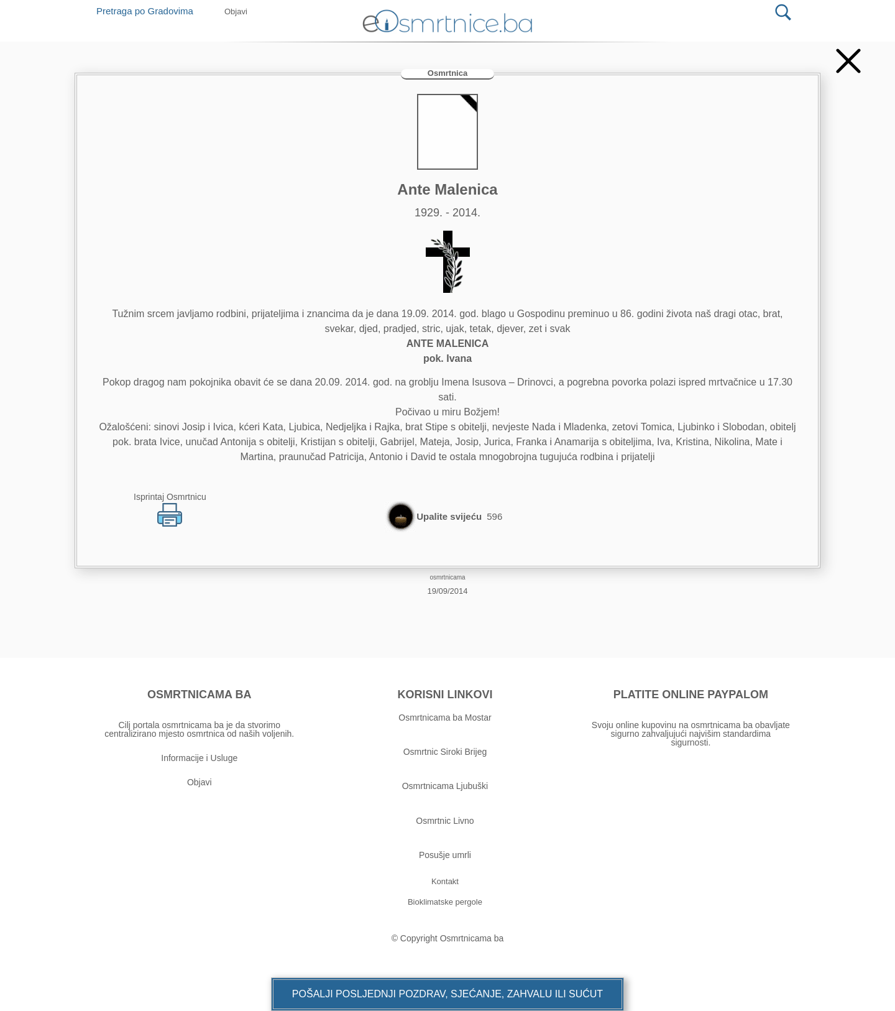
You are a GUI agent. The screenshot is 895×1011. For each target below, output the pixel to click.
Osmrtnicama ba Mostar (444, 717)
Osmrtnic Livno (445, 821)
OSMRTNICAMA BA (199, 694)
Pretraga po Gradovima (149, 11)
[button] (447, 994)
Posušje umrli (445, 855)
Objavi (199, 782)
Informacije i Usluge (199, 758)
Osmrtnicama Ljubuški (445, 786)
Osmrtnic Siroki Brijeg (445, 752)
